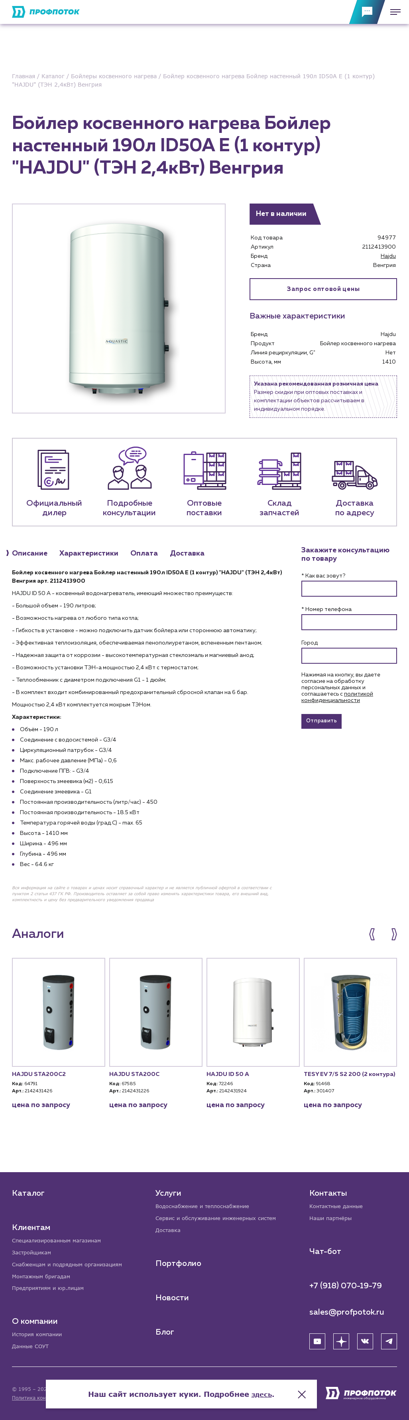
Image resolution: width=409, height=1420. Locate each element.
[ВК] (365, 1339)
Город (309, 644)
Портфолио (179, 1262)
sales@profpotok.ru (346, 1310)
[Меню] (393, 12)
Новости (173, 1296)
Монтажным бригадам (44, 1275)
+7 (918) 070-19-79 (345, 1283)
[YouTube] (317, 1339)
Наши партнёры (332, 1215)
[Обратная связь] (367, 12)
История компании (39, 1334)
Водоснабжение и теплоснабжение (207, 1203)
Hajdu (388, 256)
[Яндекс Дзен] (341, 1339)
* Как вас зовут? (323, 576)
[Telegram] (389, 1339)
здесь (285, 1388)
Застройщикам (33, 1250)
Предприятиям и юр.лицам (51, 1287)
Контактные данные (338, 1203)
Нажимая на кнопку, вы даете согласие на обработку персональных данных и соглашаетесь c (340, 688)
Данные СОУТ (31, 1346)
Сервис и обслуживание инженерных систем (220, 1215)
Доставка (169, 1228)
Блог (165, 1330)
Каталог (28, 1190)
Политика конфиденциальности (51, 1398)
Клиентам (31, 1224)
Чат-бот (325, 1249)
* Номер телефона (326, 610)
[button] (376, 935)
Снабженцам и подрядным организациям (72, 1262)
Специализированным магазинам (60, 1237)
